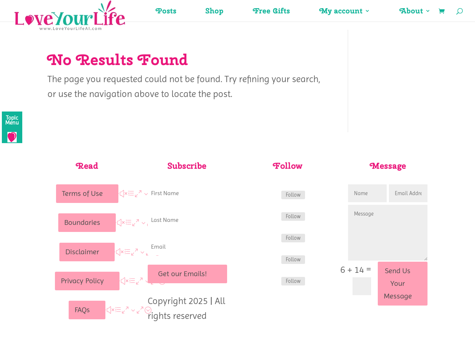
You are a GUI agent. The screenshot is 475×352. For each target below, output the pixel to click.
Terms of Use (82, 193)
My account (341, 12)
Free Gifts (271, 12)
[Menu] (12, 127)
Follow (293, 195)
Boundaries (82, 222)
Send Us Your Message (398, 283)
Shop (214, 12)
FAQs (82, 310)
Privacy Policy (82, 281)
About (411, 12)
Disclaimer (82, 252)
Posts (166, 12)
